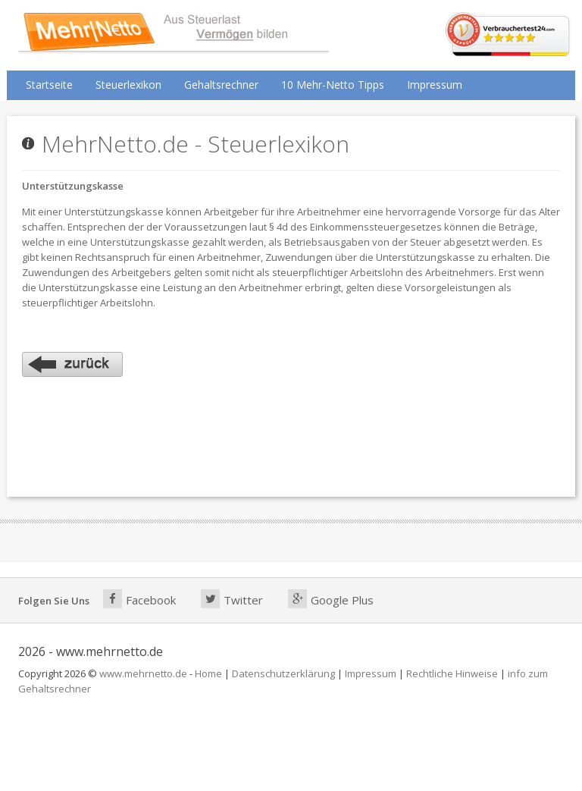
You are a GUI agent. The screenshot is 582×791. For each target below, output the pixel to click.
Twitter (232, 598)
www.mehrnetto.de (143, 673)
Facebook (139, 598)
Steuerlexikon (128, 84)
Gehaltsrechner (221, 84)
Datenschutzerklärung (283, 673)
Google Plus (331, 598)
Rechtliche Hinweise (452, 673)
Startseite (49, 84)
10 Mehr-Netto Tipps (332, 84)
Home (208, 673)
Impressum (434, 84)
